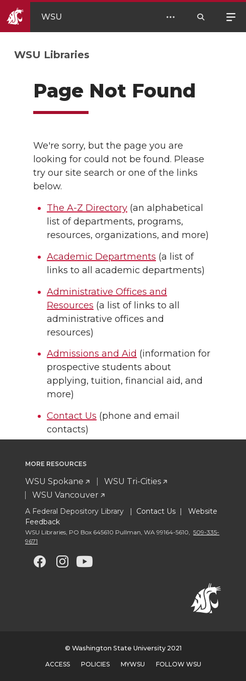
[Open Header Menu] (170, 17)
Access (57, 664)
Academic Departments (101, 256)
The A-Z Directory (87, 207)
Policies (95, 664)
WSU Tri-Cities (132, 481)
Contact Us (72, 415)
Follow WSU (178, 664)
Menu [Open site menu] (231, 16)
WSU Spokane (54, 481)
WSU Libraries (52, 55)
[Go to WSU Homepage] (39, 17)
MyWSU (133, 664)
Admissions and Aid (92, 353)
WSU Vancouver (65, 495)
